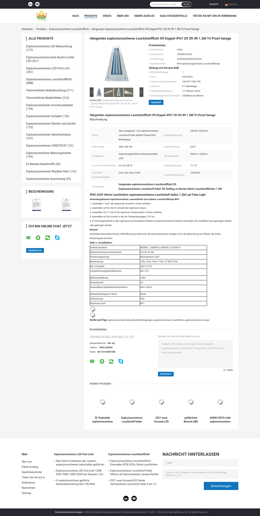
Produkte (90, 15)
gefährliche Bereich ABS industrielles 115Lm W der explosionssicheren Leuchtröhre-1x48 (191, 419)
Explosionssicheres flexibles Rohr (47, 171)
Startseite (27, 29)
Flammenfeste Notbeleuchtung (46, 90)
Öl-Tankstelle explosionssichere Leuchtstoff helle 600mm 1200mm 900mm (102, 419)
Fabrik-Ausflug (144, 15)
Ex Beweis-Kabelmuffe (40, 164)
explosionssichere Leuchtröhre (169, 320)
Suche (186, 4)
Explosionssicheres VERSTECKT (46, 145)
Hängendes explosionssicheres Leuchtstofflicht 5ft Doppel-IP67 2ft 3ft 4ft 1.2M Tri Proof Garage (114, 103)
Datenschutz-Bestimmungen (68, 512)
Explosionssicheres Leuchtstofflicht (69, 29)
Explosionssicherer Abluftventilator (48, 134)
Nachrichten (29, 487)
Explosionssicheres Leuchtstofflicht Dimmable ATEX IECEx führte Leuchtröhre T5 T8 (133, 463)
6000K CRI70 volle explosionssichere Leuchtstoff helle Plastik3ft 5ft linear (220, 419)
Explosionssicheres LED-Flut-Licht (48, 68)
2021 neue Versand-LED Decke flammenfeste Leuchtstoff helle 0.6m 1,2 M (161, 419)
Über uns (123, 15)
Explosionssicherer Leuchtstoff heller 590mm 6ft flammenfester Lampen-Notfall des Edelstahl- (132, 419)
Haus (75, 15)
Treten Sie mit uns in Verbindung (215, 15)
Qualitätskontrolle (173, 15)
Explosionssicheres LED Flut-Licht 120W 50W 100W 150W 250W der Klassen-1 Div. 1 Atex (80, 473)
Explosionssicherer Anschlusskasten (49, 105)
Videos (107, 15)
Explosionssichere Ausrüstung (45, 179)
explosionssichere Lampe (197, 320)
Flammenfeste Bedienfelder (44, 97)
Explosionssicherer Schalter (44, 116)
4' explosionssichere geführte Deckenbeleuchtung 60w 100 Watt (75, 482)
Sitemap (26, 493)
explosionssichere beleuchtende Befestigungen (130, 320)
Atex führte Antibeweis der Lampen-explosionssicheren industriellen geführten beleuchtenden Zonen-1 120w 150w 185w (80, 463)
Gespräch (213, 4)
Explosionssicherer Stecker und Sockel (51, 123)
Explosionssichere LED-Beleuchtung (49, 46)
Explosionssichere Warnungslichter (48, 153)
